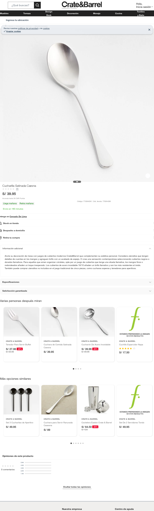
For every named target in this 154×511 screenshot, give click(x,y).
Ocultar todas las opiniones (77, 487)
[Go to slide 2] (75, 368)
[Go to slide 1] (73, 369)
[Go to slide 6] (83, 443)
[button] (24, 5)
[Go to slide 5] (80, 443)
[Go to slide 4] (80, 368)
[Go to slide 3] (78, 368)
